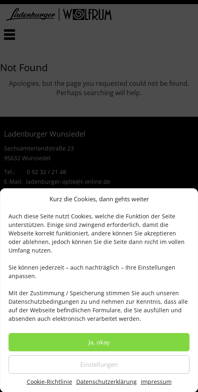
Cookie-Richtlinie (49, 386)
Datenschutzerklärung (106, 386)
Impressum (156, 386)
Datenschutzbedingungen (44, 306)
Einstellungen (99, 369)
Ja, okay (99, 346)
